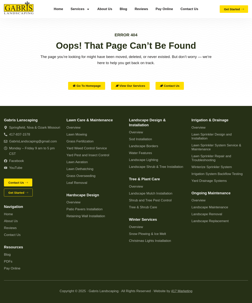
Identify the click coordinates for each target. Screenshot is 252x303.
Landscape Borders (143, 146)
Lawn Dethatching (80, 168)
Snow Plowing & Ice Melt (147, 233)
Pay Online (164, 9)
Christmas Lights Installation (150, 240)
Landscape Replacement (210, 221)
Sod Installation (140, 139)
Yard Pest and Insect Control (88, 155)
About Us (104, 9)
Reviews (141, 9)
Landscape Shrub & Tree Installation (156, 166)
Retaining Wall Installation (86, 216)
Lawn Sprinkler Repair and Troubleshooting (211, 158)
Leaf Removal (77, 182)
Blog (123, 9)
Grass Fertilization (80, 141)
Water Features (140, 153)
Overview (74, 127)
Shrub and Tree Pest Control (150, 200)
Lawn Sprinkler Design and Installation (212, 136)
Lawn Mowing (77, 134)
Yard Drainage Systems (209, 180)
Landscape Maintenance (210, 207)
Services (80, 9)
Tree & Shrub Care (143, 207)
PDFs (8, 261)
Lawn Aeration (77, 162)
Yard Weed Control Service (87, 148)
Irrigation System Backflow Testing (217, 173)
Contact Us (189, 9)
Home (58, 9)
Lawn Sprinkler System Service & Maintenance (216, 147)
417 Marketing (181, 291)
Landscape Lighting (143, 160)
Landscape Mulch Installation (150, 193)
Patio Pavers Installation (85, 209)
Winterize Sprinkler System (212, 166)
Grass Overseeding (81, 175)
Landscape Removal (207, 214)
